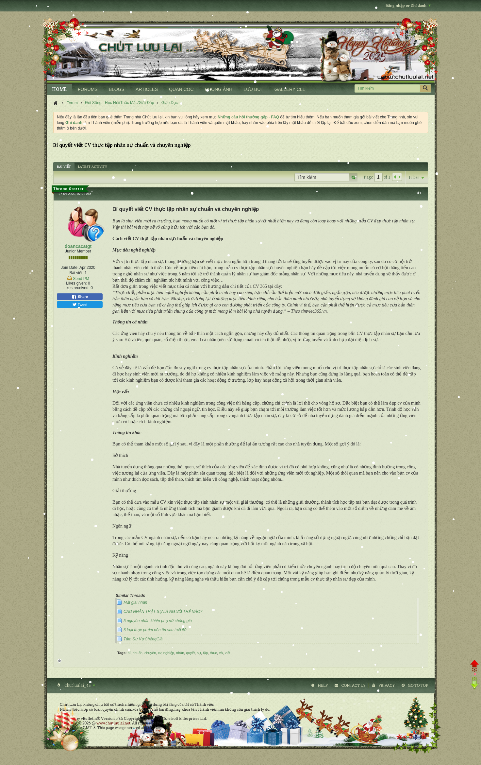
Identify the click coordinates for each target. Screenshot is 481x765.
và (221, 653)
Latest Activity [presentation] (92, 167)
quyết (190, 653)
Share (80, 296)
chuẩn (137, 653)
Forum (72, 103)
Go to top (418, 685)
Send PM (81, 278)
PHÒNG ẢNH (218, 89)
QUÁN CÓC (181, 89)
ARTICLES (147, 89)
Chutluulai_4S (79, 685)
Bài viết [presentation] (64, 167)
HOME (59, 89)
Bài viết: (76, 272)
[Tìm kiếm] (387, 88)
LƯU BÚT (253, 89)
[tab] (64, 166)
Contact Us (353, 685)
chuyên (150, 653)
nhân (180, 653)
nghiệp (168, 653)
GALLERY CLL (289, 89)
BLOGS (116, 89)
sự (199, 653)
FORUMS (88, 89)
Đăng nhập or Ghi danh (408, 6)
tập (205, 653)
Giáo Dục (169, 102)
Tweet (79, 304)
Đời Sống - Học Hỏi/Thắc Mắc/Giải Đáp (119, 102)
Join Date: (69, 267)
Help (323, 685)
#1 (419, 193)
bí (129, 653)
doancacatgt (78, 246)
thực (213, 653)
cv (159, 653)
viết (227, 653)
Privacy (386, 685)
